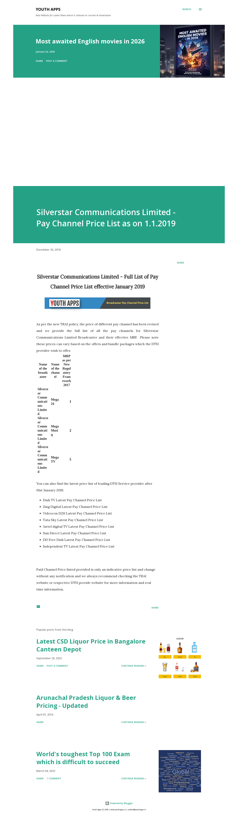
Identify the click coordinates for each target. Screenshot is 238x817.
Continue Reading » (133, 665)
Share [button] (39, 60)
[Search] (186, 9)
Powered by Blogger (119, 803)
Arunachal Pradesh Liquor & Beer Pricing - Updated (86, 702)
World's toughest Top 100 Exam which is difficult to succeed (83, 758)
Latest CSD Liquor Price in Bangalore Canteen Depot (90, 645)
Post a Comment (56, 60)
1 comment (54, 778)
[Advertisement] (112, 136)
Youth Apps (48, 9)
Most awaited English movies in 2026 (90, 41)
